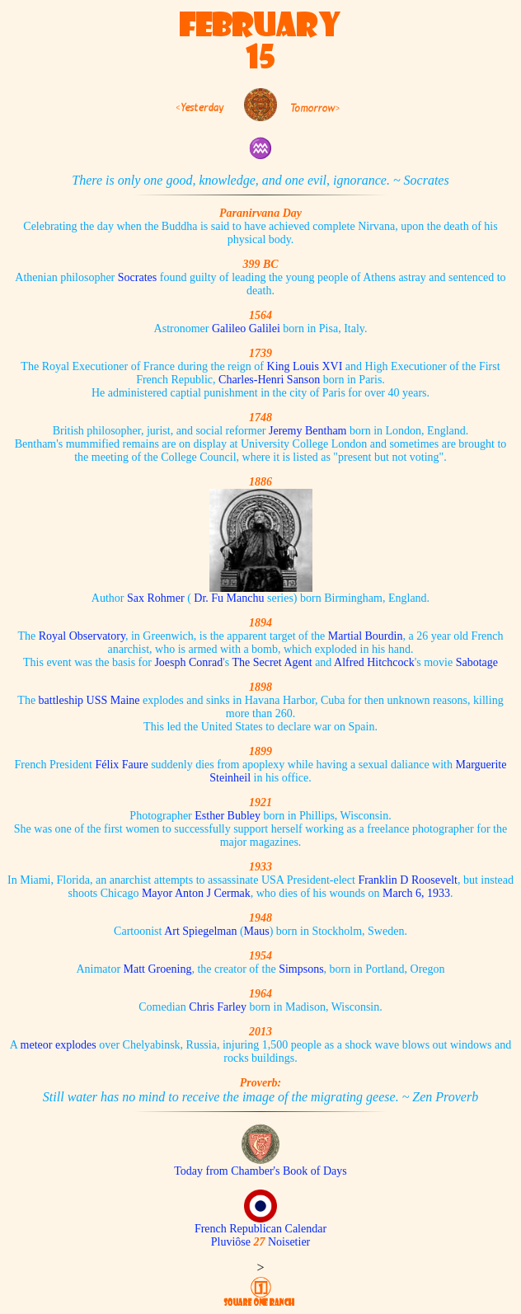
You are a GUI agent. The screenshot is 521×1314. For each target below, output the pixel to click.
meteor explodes (58, 1045)
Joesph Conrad (188, 662)
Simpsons (301, 969)
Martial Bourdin (365, 636)
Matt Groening (158, 969)
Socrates (137, 277)
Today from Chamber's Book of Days (260, 1171)
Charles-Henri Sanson (269, 379)
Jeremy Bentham (307, 431)
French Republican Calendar (260, 1228)
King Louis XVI (305, 366)
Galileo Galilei (246, 328)
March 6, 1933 (416, 893)
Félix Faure (122, 764)
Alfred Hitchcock (374, 662)
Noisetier (289, 1242)
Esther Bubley (227, 816)
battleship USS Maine (89, 700)
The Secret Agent (272, 662)
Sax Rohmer (156, 598)
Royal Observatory (82, 636)
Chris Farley (217, 1007)
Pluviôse (231, 1242)
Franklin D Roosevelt (408, 880)
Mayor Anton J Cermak (196, 893)
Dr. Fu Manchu (229, 598)
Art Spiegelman (200, 931)
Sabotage (477, 662)
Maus (257, 931)
